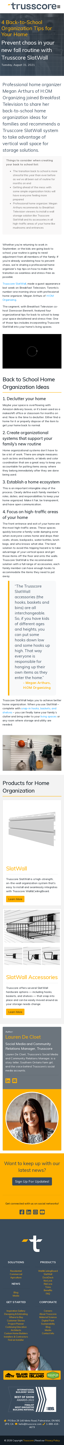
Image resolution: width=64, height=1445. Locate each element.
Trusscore (28, 1440)
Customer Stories (16, 1320)
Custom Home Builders (16, 1333)
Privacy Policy (52, 1440)
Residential (16, 1271)
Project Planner (16, 1323)
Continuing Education (16, 1327)
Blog (16, 1292)
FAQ (48, 1293)
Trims (48, 1287)
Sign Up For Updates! (32, 1181)
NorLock (48, 1280)
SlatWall (48, 1274)
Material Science (48, 1317)
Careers (48, 1310)
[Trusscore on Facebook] (23, 1213)
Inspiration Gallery (16, 1310)
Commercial (16, 1274)
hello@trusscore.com (30, 1424)
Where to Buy (16, 1317)
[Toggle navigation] (59, 6)
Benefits (48, 1290)
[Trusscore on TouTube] (42, 1213)
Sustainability (48, 1323)
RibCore (48, 1284)
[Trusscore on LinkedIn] (29, 1213)
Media (16, 1295)
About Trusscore (48, 1314)
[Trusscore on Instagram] (36, 1213)
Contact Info (48, 1333)
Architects (16, 1330)
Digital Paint (48, 1320)
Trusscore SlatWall (14, 283)
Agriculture (16, 1277)
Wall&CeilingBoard (48, 1271)
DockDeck (48, 1277)
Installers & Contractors (16, 1336)
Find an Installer (16, 1340)
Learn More (15, 899)
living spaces (49, 716)
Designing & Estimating (16, 1314)
